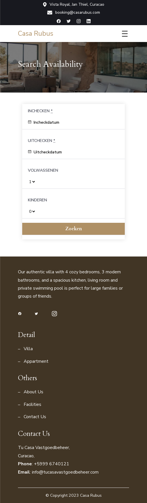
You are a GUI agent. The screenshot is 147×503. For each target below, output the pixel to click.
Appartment (36, 361)
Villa (28, 349)
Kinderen (37, 200)
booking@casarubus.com (73, 12)
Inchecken (40, 111)
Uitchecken (41, 140)
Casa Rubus (35, 33)
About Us (33, 392)
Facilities (32, 404)
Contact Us (35, 417)
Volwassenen (43, 170)
